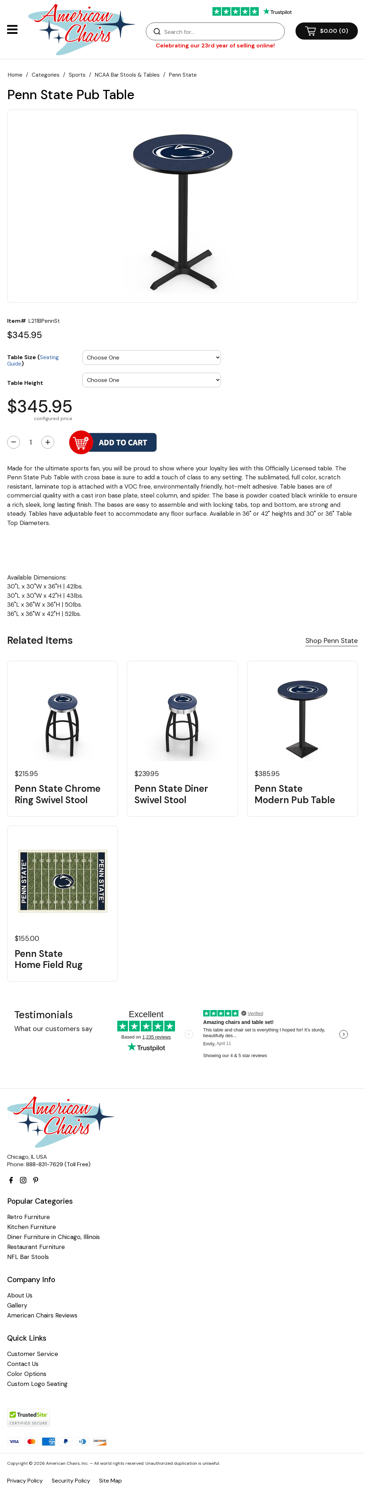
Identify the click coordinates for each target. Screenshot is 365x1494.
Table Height (25, 382)
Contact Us (22, 1364)
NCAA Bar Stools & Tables (127, 74)
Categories (46, 74)
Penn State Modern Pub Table (295, 794)
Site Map (110, 1480)
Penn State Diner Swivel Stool (171, 794)
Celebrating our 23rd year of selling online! (215, 45)
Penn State (183, 74)
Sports (77, 74)
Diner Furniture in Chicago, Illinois (53, 1237)
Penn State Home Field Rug (49, 959)
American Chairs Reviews (42, 1315)
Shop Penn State (331, 640)
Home (15, 74)
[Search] (222, 31)
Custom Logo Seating (37, 1384)
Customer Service (32, 1354)
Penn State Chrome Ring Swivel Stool (58, 794)
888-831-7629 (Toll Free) (58, 1164)
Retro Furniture (28, 1217)
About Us (19, 1295)
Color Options (26, 1374)
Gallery (17, 1305)
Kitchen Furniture (31, 1227)
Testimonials (43, 1014)
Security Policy (71, 1480)
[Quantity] (30, 442)
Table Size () (33, 360)
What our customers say (53, 1028)
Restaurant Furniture (36, 1247)
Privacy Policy (25, 1480)
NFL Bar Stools (28, 1257)
